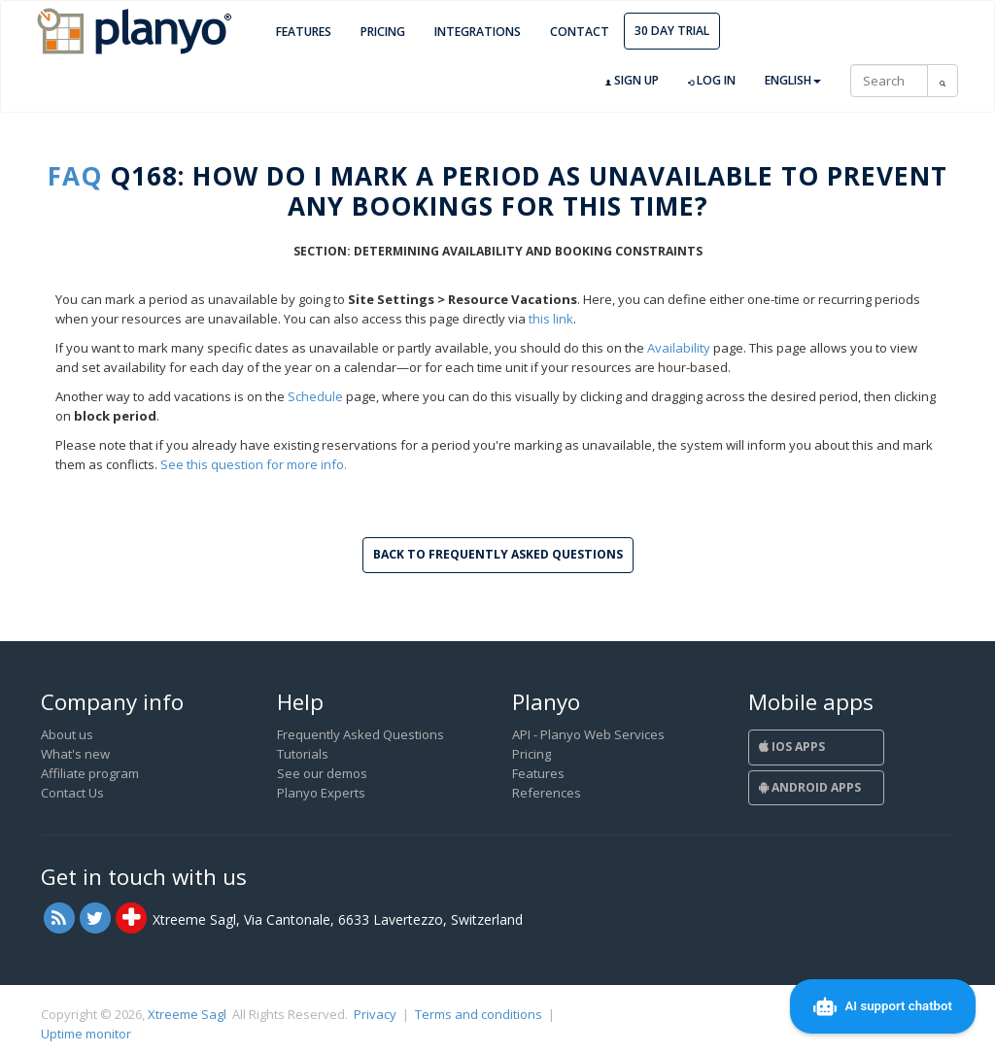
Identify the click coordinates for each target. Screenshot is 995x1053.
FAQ (75, 175)
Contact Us (72, 792)
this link (551, 318)
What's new (75, 754)
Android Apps (810, 787)
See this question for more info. (253, 464)
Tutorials (302, 754)
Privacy (375, 1014)
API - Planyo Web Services (588, 734)
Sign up (632, 80)
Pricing (382, 31)
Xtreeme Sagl (187, 1014)
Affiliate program (90, 773)
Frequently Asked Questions (360, 734)
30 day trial (672, 30)
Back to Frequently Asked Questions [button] (498, 554)
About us (67, 734)
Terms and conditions (478, 1014)
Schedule (315, 396)
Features (303, 31)
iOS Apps (792, 746)
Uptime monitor (86, 1033)
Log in (712, 80)
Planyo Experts (321, 792)
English (793, 80)
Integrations (477, 31)
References (546, 792)
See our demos (322, 773)
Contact (579, 31)
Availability (678, 348)
